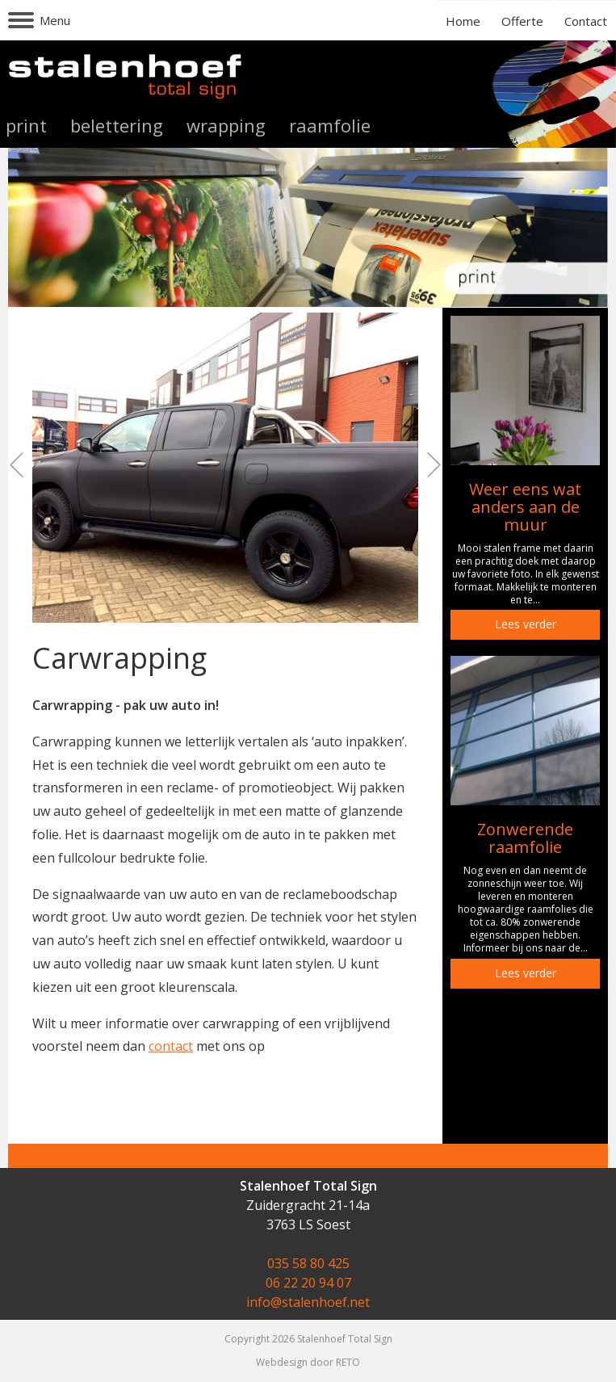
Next (429, 465)
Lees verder (525, 624)
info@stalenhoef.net (308, 1302)
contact (171, 1046)
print (26, 125)
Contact (585, 21)
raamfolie (330, 125)
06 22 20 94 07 (308, 1283)
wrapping (226, 125)
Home (463, 21)
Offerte (522, 21)
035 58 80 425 (308, 1263)
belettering (116, 125)
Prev (21, 465)
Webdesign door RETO (308, 1362)
